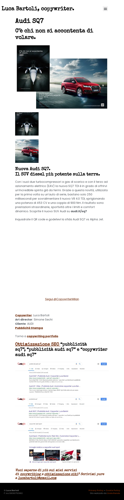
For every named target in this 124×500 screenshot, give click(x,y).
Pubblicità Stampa (29, 328)
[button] (105, 8)
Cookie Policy (113, 490)
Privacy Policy (96, 490)
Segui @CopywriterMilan (62, 299)
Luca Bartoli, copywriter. (38, 9)
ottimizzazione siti (61, 474)
